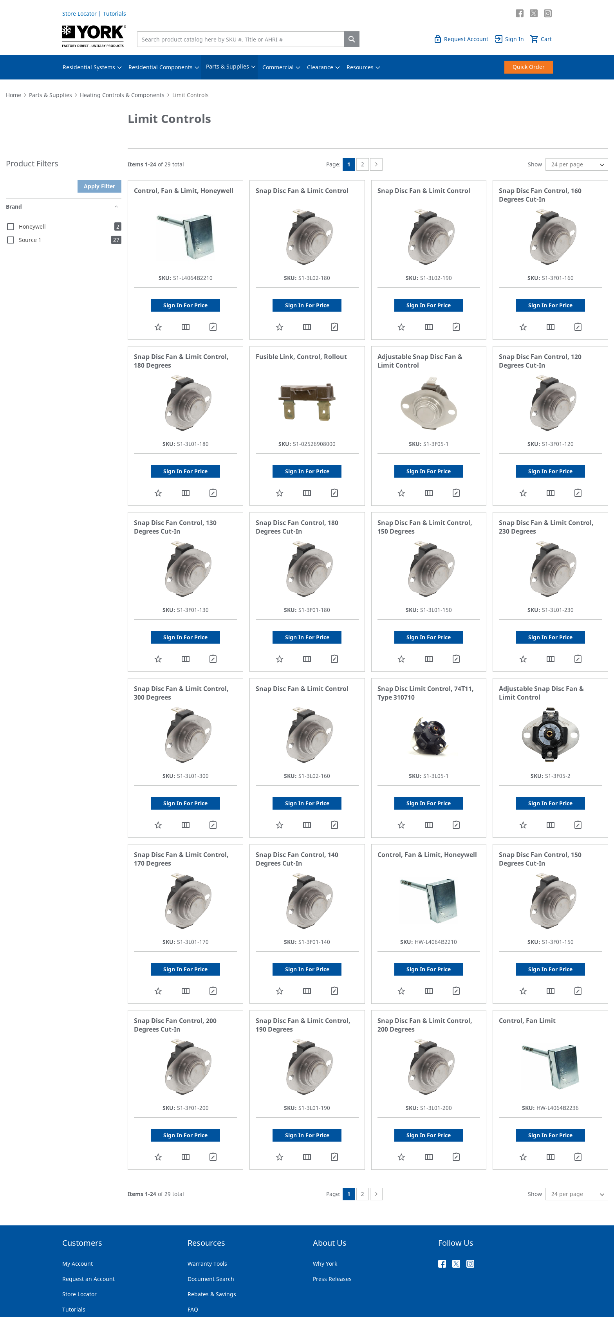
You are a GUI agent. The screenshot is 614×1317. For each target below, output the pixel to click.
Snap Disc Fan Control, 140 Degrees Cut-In (297, 859)
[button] (158, 327)
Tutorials (114, 13)
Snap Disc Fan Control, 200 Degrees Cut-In (175, 1025)
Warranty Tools (207, 1263)
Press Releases (332, 1279)
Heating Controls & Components (122, 95)
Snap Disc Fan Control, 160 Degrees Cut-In (540, 195)
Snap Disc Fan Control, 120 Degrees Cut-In (540, 361)
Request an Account (88, 1279)
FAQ (193, 1309)
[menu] (307, 67)
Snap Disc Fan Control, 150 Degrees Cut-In (540, 859)
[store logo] (94, 36)
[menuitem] (89, 67)
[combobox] (242, 39)
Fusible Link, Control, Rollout (301, 356)
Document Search (211, 1279)
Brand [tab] (14, 206)
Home (13, 95)
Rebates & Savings (212, 1294)
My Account (77, 1263)
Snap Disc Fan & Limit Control (302, 190)
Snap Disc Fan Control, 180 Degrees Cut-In (297, 527)
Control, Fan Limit (527, 1020)
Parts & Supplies (50, 95)
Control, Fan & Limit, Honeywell (183, 190)
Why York (325, 1263)
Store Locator (79, 13)
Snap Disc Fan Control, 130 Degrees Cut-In (175, 527)
